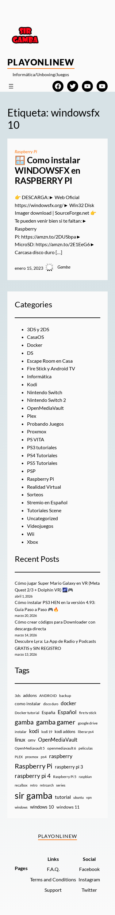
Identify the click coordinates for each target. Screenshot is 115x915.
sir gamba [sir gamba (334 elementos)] (33, 795)
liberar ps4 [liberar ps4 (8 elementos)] (86, 732)
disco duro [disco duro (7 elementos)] (50, 704)
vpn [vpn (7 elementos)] (89, 797)
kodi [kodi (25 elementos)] (34, 731)
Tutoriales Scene (44, 510)
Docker (34, 345)
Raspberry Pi (26, 151)
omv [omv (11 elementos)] (32, 740)
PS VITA (35, 439)
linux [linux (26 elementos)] (20, 739)
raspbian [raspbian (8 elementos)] (85, 777)
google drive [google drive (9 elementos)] (88, 723)
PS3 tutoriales (42, 447)
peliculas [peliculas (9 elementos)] (86, 748)
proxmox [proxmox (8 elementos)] (31, 757)
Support (53, 890)
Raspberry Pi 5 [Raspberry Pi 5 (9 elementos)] (64, 776)
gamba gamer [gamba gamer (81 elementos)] (55, 722)
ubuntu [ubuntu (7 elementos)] (78, 797)
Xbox (32, 542)
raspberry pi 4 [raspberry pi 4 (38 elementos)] (33, 775)
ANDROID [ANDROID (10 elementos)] (48, 695)
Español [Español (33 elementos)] (67, 712)
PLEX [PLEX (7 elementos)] (19, 757)
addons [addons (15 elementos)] (30, 695)
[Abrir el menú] (11, 86)
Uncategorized (42, 518)
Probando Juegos (45, 424)
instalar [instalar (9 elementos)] (21, 731)
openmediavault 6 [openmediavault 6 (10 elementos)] (61, 748)
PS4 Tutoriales (42, 455)
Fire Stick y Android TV (51, 368)
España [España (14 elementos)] (48, 712)
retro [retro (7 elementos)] (33, 785)
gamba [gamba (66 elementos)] (24, 722)
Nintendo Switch (44, 392)
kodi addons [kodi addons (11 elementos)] (65, 731)
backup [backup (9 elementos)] (65, 695)
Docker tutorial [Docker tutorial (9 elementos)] (27, 712)
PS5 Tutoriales (42, 463)
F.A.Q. (53, 869)
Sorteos (35, 494)
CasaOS (35, 337)
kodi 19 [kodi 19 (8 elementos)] (46, 732)
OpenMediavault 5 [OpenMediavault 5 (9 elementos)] (30, 748)
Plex (31, 416)
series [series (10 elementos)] (60, 785)
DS (30, 353)
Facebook (89, 869)
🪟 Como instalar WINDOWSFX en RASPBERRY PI (47, 170)
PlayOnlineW (41, 62)
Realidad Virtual (44, 487)
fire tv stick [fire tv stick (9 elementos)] (87, 712)
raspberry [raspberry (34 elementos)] (60, 756)
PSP (31, 471)
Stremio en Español (47, 502)
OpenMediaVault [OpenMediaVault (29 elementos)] (57, 739)
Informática (39, 376)
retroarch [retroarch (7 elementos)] (47, 785)
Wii (30, 534)
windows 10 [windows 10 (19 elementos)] (42, 806)
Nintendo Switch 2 (46, 400)
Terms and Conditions (53, 879)
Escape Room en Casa (50, 361)
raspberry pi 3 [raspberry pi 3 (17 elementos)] (69, 766)
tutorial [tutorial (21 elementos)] (63, 797)
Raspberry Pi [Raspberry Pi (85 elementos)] (33, 766)
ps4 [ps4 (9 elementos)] (44, 756)
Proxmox (36, 431)
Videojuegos (40, 526)
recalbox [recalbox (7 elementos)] (21, 785)
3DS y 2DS (38, 329)
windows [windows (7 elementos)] (21, 807)
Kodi (32, 384)
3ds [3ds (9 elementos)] (18, 695)
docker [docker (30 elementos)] (68, 703)
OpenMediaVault (45, 408)
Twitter (89, 890)
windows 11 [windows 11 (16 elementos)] (67, 806)
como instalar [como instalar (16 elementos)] (28, 703)
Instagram (89, 879)
